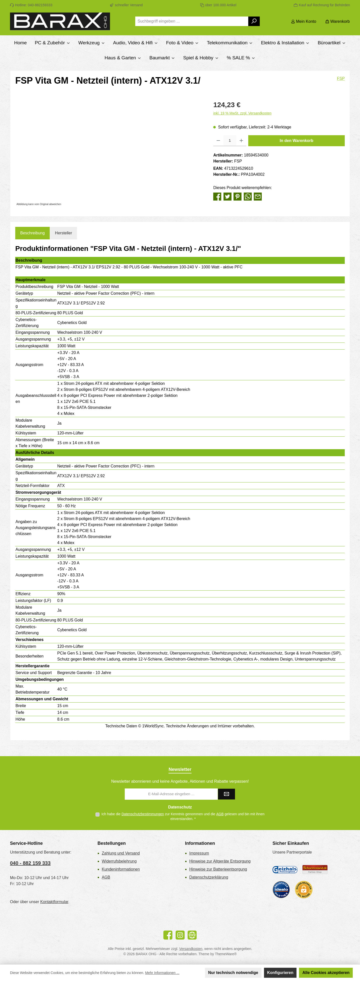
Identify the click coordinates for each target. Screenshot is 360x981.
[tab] (32, 233)
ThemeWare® (226, 954)
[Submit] (226, 794)
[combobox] (191, 21)
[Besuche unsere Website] (192, 935)
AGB (220, 814)
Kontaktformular (54, 902)
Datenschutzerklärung (208, 877)
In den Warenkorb (297, 140)
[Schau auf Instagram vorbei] (180, 935)
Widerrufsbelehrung (119, 861)
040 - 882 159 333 (30, 863)
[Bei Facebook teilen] (217, 196)
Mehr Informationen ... (162, 973)
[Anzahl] (229, 140)
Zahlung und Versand (121, 853)
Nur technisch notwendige (233, 972)
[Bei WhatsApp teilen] (248, 196)
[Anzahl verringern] (218, 140)
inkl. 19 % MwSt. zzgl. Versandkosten (242, 113)
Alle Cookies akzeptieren (326, 972)
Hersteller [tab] (63, 233)
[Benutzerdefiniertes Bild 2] (315, 869)
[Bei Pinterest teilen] (237, 196)
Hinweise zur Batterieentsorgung (218, 869)
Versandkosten (190, 949)
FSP (341, 78)
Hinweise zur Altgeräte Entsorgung (219, 861)
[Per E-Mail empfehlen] (258, 196)
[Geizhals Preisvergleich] (285, 869)
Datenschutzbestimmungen (143, 814)
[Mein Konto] (304, 21)
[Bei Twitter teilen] (227, 196)
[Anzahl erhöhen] (241, 140)
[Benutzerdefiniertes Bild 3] (281, 889)
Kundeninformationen (121, 869)
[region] (109, 153)
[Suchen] (254, 21)
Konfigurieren (280, 972)
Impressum (199, 853)
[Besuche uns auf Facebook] (168, 935)
